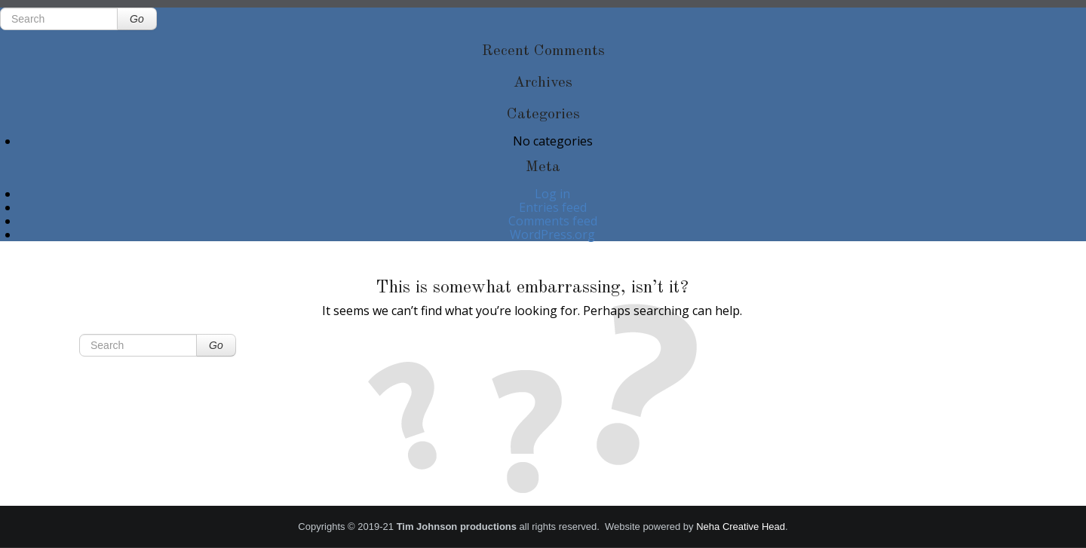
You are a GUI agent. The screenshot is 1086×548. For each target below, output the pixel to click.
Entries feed (553, 207)
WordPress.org (552, 234)
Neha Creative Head (740, 526)
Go (137, 19)
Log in (552, 193)
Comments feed (552, 221)
